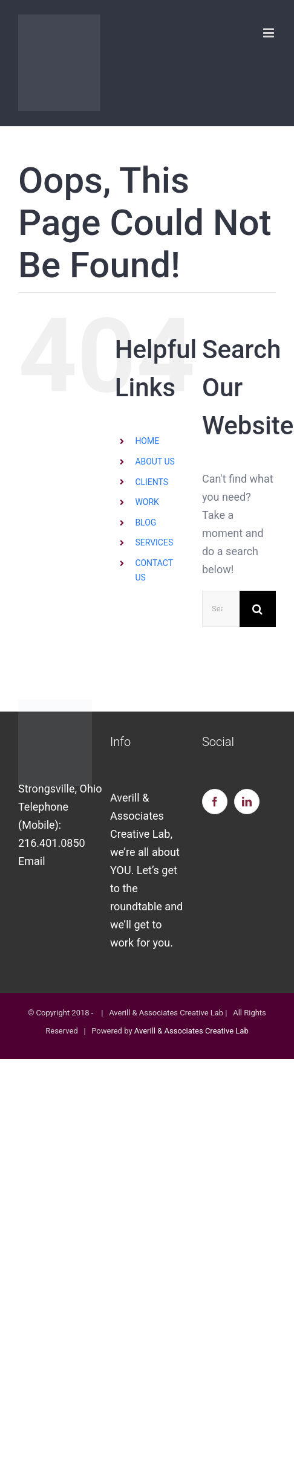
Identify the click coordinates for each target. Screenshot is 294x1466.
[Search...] (221, 609)
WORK (146, 502)
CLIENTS (151, 482)
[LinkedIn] (247, 801)
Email (31, 861)
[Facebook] (214, 801)
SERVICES (154, 542)
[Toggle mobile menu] (269, 33)
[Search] (258, 609)
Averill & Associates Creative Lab (191, 1030)
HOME (147, 441)
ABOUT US (155, 461)
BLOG (145, 522)
